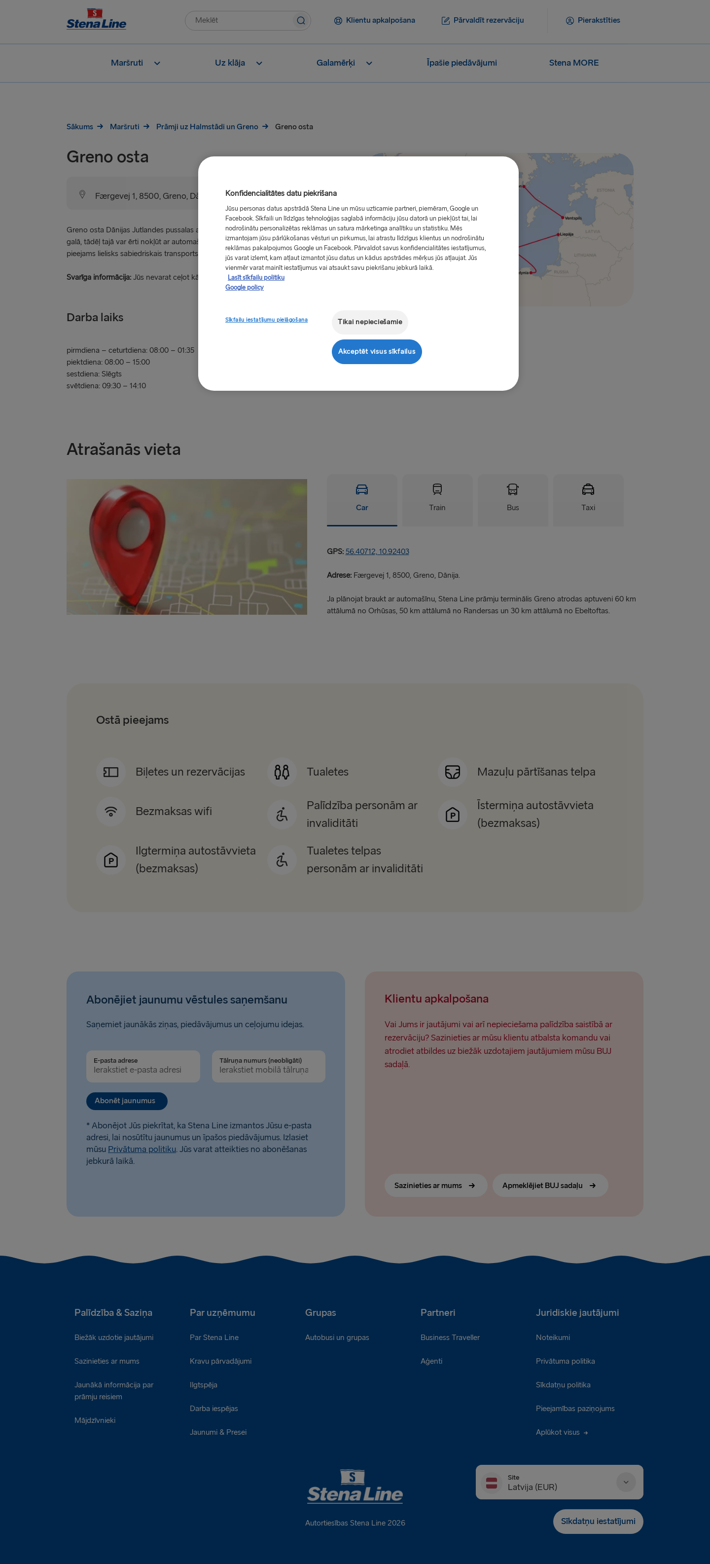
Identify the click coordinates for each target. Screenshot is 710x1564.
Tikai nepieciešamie (370, 322)
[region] (358, 273)
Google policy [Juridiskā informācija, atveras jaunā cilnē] (244, 288)
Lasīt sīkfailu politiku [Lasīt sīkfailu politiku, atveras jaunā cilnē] (256, 278)
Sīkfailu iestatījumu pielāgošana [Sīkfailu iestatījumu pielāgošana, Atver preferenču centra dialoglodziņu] (266, 320)
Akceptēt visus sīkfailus (377, 351)
